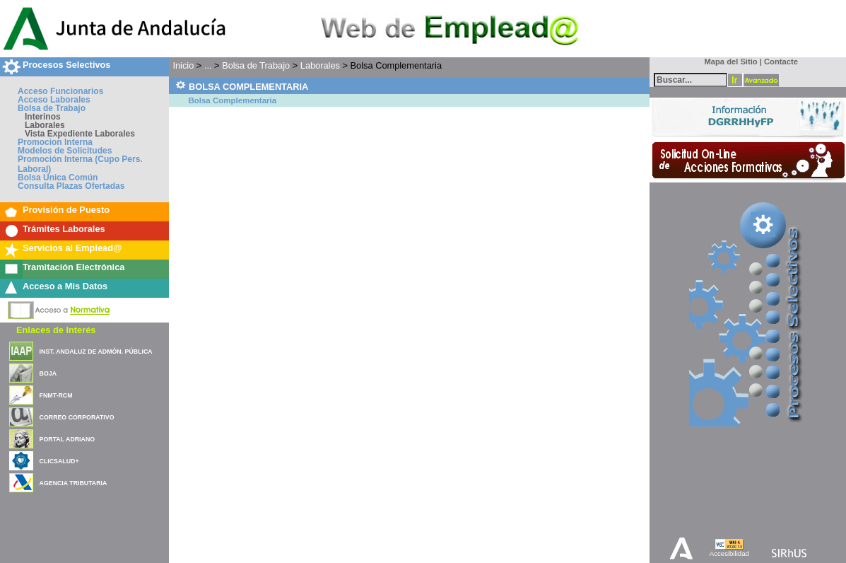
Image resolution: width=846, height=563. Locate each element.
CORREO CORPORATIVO (77, 417)
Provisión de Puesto (66, 209)
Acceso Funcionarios (60, 91)
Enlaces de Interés (55, 330)
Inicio (183, 65)
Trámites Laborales (64, 229)
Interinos (43, 117)
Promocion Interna (55, 142)
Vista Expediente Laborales (80, 134)
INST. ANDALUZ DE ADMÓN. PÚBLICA (96, 351)
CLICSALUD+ (59, 461)
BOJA (48, 373)
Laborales (45, 125)
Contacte (781, 61)
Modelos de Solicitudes (65, 151)
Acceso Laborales (54, 100)
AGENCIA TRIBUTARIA (73, 483)
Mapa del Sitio (728, 61)
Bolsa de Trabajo (52, 108)
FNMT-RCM (56, 395)
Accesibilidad (729, 553)
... (208, 65)
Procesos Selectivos (66, 64)
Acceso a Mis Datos (65, 286)
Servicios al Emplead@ (72, 248)
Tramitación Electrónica (73, 267)
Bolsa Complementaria (232, 100)
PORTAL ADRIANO (67, 439)
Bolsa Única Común (58, 177)
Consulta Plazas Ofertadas (71, 186)
